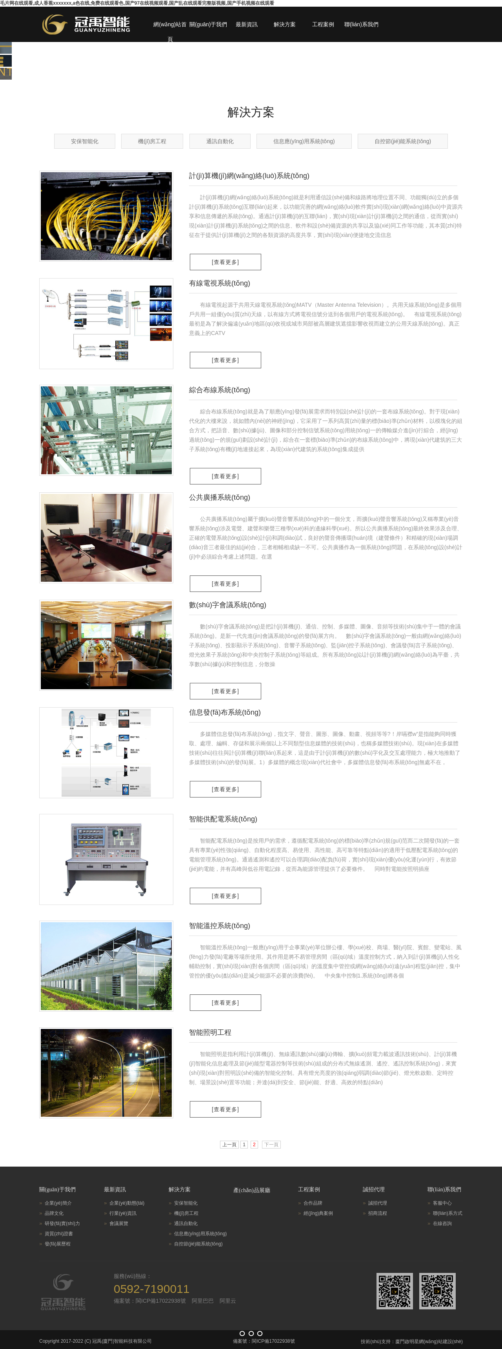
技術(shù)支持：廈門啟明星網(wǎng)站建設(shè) (412, 1341)
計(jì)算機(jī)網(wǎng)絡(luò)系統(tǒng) (249, 176)
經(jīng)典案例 (318, 1213)
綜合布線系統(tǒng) (219, 390)
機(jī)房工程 (152, 141)
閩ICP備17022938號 (273, 1341)
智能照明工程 (210, 1032)
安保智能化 (84, 141)
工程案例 (323, 24)
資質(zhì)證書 (59, 1233)
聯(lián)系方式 (447, 1213)
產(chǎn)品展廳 (251, 1190)
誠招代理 (374, 1189)
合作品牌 (313, 1203)
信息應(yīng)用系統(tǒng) (304, 141)
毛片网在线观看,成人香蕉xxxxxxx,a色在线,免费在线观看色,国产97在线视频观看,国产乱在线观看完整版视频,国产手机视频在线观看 (137, 3)
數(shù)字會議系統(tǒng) (227, 605)
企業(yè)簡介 (58, 1203)
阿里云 (228, 1301)
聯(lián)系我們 (361, 24)
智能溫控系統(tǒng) (219, 926)
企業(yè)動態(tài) (126, 1203)
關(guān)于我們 (208, 24)
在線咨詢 (442, 1223)
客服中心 (442, 1203)
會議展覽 (118, 1223)
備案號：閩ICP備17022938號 (150, 1301)
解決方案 (285, 24)
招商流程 (377, 1213)
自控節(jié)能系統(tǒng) (403, 141)
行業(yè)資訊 (122, 1213)
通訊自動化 (220, 141)
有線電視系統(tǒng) (219, 283)
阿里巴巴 (203, 1301)
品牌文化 (54, 1213)
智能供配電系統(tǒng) (223, 819)
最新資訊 (247, 24)
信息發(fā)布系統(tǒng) (225, 712)
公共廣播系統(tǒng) (219, 497)
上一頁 (229, 1144)
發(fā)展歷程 (58, 1244)
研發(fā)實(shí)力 (62, 1223)
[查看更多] (225, 262)
